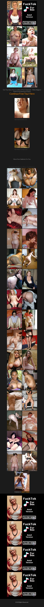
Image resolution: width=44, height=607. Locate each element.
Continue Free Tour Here (22, 93)
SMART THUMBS (26, 492)
